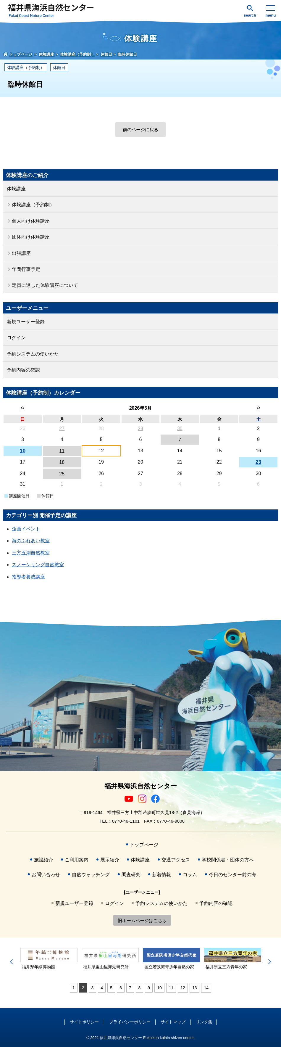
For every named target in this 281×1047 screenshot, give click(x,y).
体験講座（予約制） (25, 67)
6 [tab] (120, 987)
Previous (12, 962)
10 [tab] (159, 987)
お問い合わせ (46, 874)
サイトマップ (173, 1021)
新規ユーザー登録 (26, 321)
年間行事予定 (26, 269)
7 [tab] (130, 987)
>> (258, 407)
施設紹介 (43, 859)
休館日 (59, 67)
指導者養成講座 (28, 576)
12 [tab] (182, 987)
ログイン (16, 337)
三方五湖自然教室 (31, 552)
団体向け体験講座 (31, 236)
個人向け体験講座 (31, 220)
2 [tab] (83, 987)
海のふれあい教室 (31, 540)
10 (23, 451)
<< (22, 407)
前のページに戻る (140, 129)
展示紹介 (109, 859)
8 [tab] (139, 987)
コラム (190, 874)
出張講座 (21, 253)
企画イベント (26, 528)
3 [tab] (92, 987)
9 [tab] (149, 987)
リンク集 (204, 1021)
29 (140, 428)
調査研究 (131, 874)
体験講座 (16, 188)
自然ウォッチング (91, 874)
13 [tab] (194, 987)
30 (180, 428)
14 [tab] (206, 987)
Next (269, 962)
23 (258, 462)
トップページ (144, 844)
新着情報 (161, 874)
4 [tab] (102, 987)
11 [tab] (171, 987)
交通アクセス (176, 859)
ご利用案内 (76, 859)
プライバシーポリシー (130, 1021)
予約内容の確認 (23, 369)
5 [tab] (111, 987)
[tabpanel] (49, 959)
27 (61, 428)
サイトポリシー (84, 1021)
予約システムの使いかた (33, 353)
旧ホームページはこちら (142, 920)
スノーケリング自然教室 (38, 564)
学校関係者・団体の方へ (228, 859)
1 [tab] (73, 987)
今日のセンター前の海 (232, 874)
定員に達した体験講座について (45, 285)
